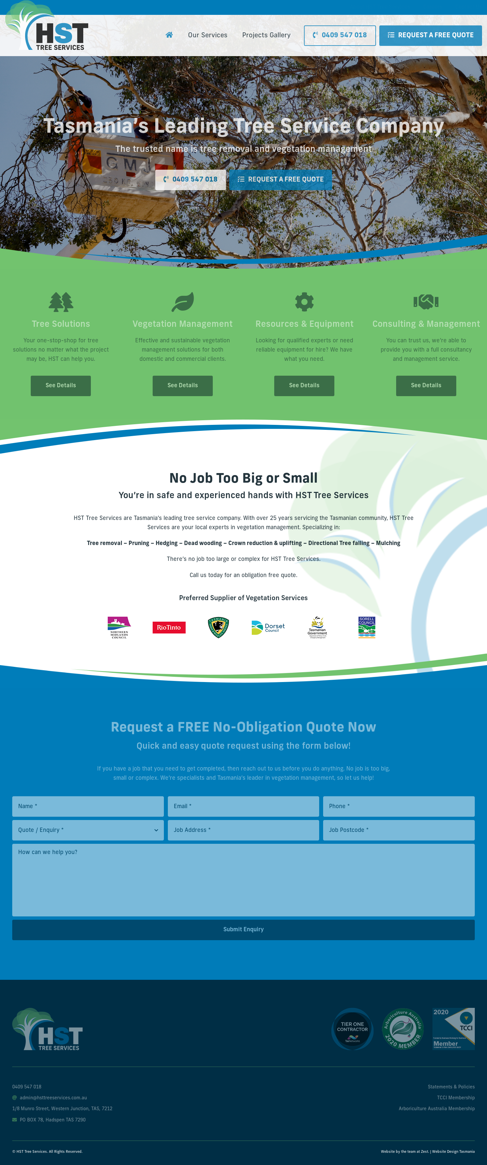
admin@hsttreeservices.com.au (49, 1098)
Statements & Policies (451, 1087)
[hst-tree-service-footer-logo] (47, 1010)
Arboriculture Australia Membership (437, 1109)
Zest (424, 1152)
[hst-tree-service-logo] (46, 3)
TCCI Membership (456, 1098)
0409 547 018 (26, 1087)
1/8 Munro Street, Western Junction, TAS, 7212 (62, 1109)
